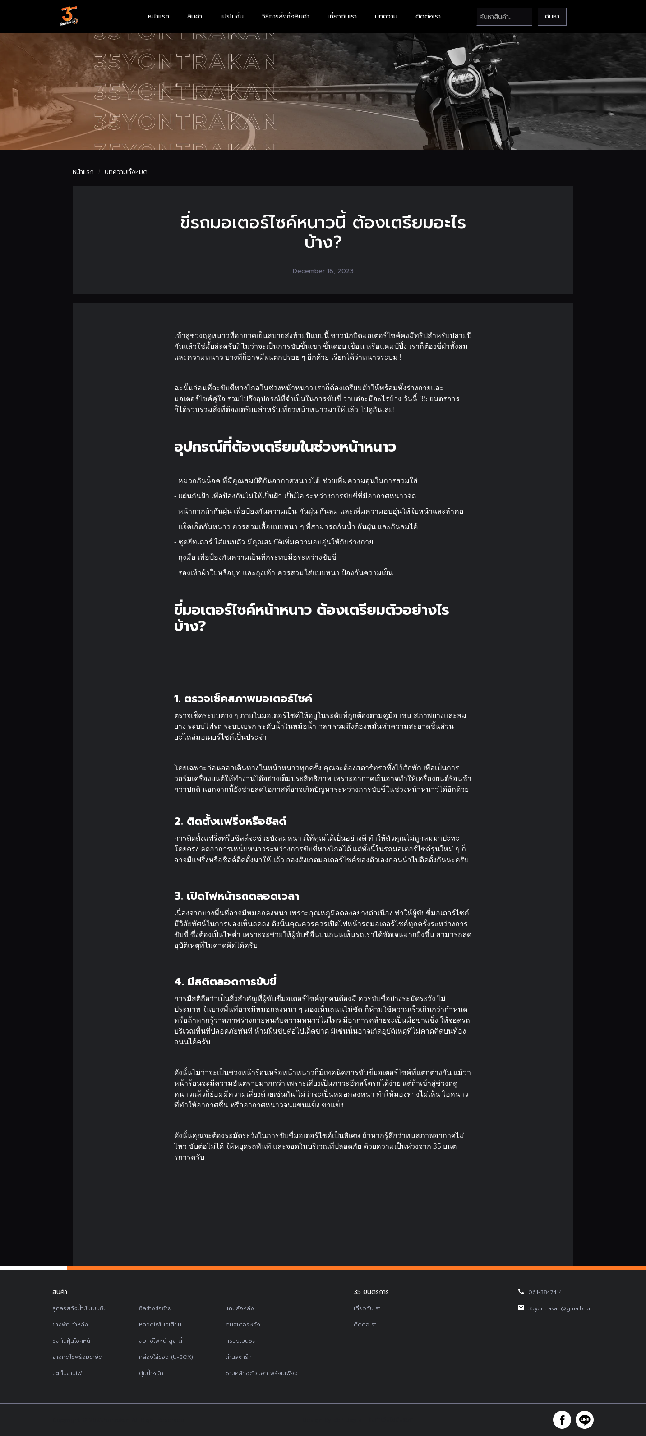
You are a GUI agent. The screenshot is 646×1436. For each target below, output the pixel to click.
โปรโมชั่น (232, 16)
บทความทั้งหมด (126, 172)
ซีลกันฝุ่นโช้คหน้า (72, 1341)
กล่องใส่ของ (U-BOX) (166, 1357)
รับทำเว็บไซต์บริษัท (390, 1420)
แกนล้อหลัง (240, 1308)
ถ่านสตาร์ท (239, 1357)
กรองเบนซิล (241, 1341)
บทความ (386, 16)
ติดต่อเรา (428, 16)
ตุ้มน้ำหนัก (151, 1373)
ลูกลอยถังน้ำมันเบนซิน (79, 1308)
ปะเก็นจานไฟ (67, 1373)
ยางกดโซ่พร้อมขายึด (77, 1357)
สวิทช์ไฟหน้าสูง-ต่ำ (162, 1341)
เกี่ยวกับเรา (342, 16)
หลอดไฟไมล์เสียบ (160, 1325)
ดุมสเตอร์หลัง (243, 1325)
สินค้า (194, 16)
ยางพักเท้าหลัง (70, 1325)
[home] (68, 16)
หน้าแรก (158, 16)
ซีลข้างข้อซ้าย (155, 1308)
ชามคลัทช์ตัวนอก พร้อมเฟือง (262, 1373)
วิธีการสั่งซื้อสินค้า (285, 16)
